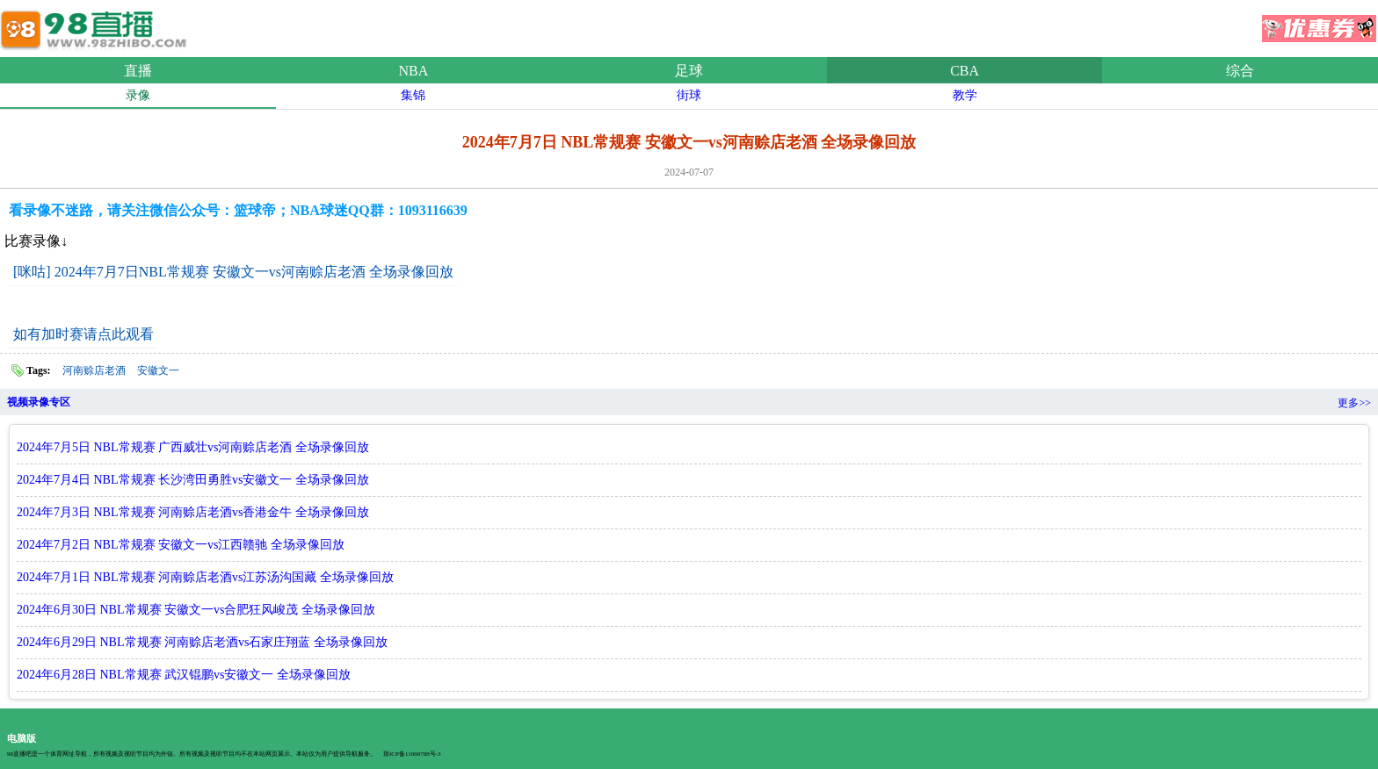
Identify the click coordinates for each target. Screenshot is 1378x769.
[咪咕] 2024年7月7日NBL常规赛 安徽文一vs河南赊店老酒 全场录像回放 (233, 271)
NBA (414, 70)
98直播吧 (97, 25)
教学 (965, 95)
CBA (964, 70)
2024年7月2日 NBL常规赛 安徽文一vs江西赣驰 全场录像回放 (180, 544)
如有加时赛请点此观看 (83, 334)
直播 (138, 70)
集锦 (413, 95)
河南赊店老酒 (94, 370)
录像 (138, 95)
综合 (1240, 70)
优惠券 (1319, 23)
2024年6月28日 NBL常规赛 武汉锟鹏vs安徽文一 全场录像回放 (184, 674)
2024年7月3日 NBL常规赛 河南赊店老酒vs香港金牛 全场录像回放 (193, 512)
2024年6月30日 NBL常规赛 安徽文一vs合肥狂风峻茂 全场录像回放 (196, 609)
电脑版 (21, 738)
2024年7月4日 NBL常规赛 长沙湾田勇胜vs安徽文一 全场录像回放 (193, 479)
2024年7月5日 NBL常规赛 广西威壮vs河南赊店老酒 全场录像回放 (193, 447)
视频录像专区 (38, 402)
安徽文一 (158, 370)
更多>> (1354, 403)
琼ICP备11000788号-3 (411, 754)
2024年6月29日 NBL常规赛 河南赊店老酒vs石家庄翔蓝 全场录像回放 (202, 642)
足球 (689, 70)
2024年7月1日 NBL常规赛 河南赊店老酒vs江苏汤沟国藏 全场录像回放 (205, 577)
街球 (689, 95)
